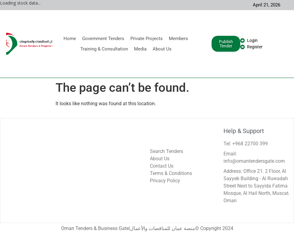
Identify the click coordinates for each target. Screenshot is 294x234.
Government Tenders (103, 38)
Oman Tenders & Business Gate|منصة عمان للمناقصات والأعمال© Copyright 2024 (147, 228)
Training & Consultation (104, 49)
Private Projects (146, 38)
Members (178, 38)
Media (140, 49)
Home (70, 38)
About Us (162, 49)
